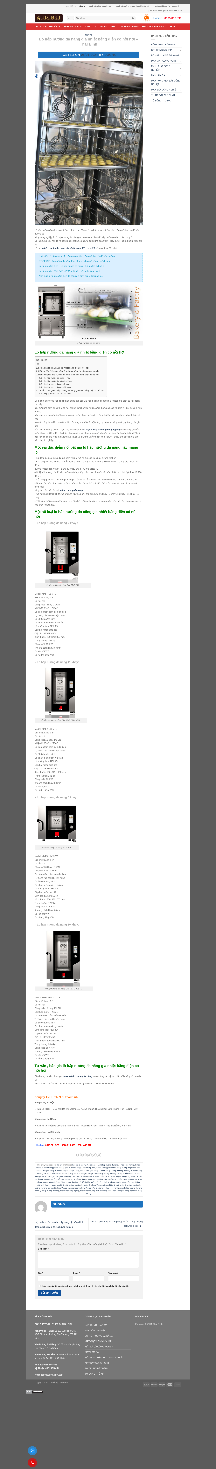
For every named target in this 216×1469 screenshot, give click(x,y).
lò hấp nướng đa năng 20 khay (118, 1171)
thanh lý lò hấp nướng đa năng (47, 1191)
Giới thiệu (71, 6)
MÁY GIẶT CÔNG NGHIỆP (164, 61)
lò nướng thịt (86, 1185)
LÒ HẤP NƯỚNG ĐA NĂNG (165, 55)
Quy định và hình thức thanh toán (166, 6)
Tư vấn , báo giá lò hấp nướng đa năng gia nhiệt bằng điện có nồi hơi (71, 390)
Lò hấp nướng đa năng (45, 1171)
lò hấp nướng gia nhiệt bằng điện (82, 1168)
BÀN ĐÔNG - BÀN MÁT (163, 44)
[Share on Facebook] (78, 1155)
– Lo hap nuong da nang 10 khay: (57, 387)
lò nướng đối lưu (88, 1188)
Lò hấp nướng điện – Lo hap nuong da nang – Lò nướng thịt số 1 (71, 266)
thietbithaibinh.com (53, 1375)
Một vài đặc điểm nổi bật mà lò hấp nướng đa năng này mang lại (68, 371)
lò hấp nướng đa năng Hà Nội (72, 1182)
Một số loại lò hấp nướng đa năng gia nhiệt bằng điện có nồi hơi (68, 374)
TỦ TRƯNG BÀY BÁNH (163, 95)
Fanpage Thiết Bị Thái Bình (149, 1324)
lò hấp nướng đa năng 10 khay (67, 1171)
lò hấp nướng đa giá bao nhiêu (129, 1168)
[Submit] (133, 18)
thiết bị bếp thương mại (89, 1191)
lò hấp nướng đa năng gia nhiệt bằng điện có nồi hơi (95, 1179)
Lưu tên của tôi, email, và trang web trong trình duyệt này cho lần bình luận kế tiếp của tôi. (85, 1286)
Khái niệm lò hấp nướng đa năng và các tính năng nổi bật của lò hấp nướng (77, 256)
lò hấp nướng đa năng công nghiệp (122, 1176)
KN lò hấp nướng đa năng (107, 1165)
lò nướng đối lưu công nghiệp (107, 1188)
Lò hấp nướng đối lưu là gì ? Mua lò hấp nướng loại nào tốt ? (69, 271)
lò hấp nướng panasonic (106, 1168)
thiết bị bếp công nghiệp (69, 1191)
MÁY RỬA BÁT (55, 27)
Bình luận (43, 1249)
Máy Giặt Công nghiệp (154, 26)
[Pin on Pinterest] (93, 1155)
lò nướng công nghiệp (71, 1185)
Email (76, 1273)
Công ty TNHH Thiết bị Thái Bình (57, 394)
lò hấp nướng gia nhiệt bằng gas (55, 1168)
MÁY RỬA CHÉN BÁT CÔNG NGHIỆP (166, 83)
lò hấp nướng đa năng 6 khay (85, 1173)
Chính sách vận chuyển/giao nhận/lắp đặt (132, 6)
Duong (110, 54)
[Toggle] (180, 44)
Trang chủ (41, 27)
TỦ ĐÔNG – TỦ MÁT (108, 26)
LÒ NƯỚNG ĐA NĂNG (73, 27)
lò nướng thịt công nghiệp (102, 1185)
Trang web (113, 1273)
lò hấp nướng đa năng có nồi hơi (94, 1176)
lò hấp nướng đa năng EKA (62, 1179)
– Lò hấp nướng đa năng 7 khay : (57, 378)
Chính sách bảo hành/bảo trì (100, 6)
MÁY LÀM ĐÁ (90, 27)
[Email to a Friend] (88, 1155)
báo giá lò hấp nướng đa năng (84, 1165)
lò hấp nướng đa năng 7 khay (110, 1173)
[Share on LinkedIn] (98, 1155)
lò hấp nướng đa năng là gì (96, 1182)
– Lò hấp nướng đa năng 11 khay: (57, 381)
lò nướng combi (55, 1185)
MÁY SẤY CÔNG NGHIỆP (164, 90)
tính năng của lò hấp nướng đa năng (114, 1191)
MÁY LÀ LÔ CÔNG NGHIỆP (160, 68)
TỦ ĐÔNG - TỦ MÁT (161, 100)
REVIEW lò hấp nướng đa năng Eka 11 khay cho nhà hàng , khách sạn (74, 261)
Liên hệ (172, 27)
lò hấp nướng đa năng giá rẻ (128, 1179)
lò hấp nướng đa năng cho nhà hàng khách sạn (61, 1176)
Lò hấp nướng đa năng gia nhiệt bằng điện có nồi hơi (63, 368)
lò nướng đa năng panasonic (68, 1188)
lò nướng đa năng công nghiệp (126, 1185)
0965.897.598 (172, 18)
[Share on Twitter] (83, 1155)
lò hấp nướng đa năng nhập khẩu (121, 1182)
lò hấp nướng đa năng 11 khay (92, 1171)
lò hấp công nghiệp (126, 1165)
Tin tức (82, 6)
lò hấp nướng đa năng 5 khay (61, 1173)
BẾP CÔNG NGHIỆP (130, 26)
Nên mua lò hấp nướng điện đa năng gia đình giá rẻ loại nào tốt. (71, 276)
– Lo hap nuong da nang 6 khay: (56, 384)
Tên (40, 1273)
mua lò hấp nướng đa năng (131, 1188)
